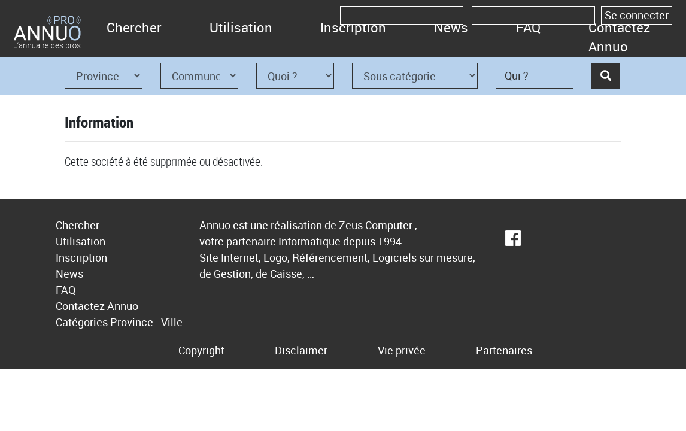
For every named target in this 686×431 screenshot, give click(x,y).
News (451, 27)
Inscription (353, 27)
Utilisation (241, 27)
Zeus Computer (375, 225)
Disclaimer (301, 350)
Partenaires (504, 350)
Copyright (201, 350)
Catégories (82, 322)
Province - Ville (146, 322)
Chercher (134, 27)
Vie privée (402, 350)
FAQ (528, 27)
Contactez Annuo (619, 37)
